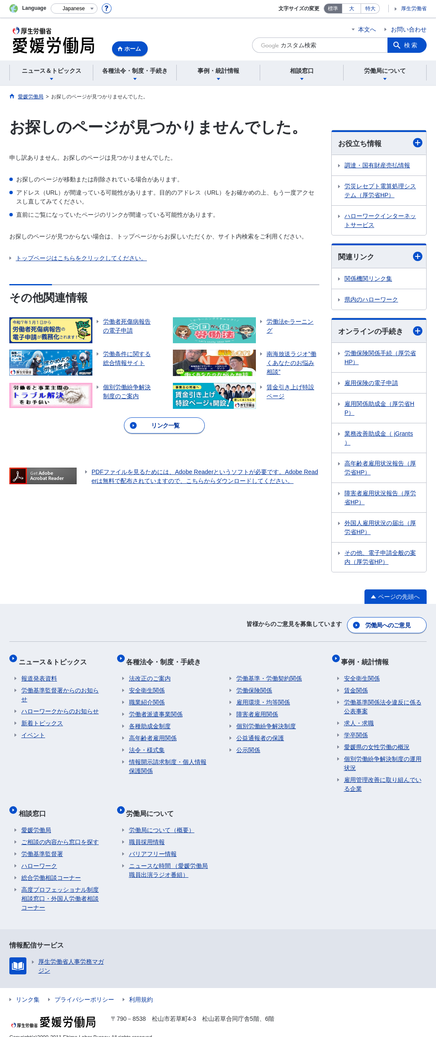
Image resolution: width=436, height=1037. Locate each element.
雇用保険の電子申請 (371, 384)
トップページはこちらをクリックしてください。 (81, 258)
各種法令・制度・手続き (166, 658)
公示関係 (248, 744)
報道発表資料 (39, 672)
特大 (370, 8)
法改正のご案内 (150, 672)
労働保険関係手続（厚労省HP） (380, 359)
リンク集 (28, 988)
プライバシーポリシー (84, 988)
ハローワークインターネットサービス (380, 221)
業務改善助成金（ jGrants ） (378, 440)
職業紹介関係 (147, 696)
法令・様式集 (147, 744)
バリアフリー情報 (153, 842)
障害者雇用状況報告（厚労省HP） (380, 499)
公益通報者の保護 (260, 732)
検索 (411, 45)
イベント (33, 729)
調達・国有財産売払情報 (377, 165)
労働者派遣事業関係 (156, 708)
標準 (333, 8)
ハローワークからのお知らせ (60, 705)
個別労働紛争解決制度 (266, 720)
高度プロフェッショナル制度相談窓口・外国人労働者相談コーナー (60, 887)
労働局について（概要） (162, 818)
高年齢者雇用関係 (153, 732)
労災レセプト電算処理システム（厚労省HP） (380, 191)
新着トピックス (42, 717)
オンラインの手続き (380, 332)
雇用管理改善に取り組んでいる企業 (383, 778)
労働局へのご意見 (388, 624)
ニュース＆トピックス (55, 658)
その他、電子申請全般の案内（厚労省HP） (380, 559)
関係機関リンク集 (368, 279)
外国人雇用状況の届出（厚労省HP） (380, 529)
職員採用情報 (147, 830)
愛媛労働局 (36, 818)
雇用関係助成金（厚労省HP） (379, 410)
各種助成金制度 (150, 720)
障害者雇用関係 (257, 708)
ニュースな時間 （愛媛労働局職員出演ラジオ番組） (168, 859)
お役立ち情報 (380, 143)
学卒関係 (356, 729)
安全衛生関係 (147, 684)
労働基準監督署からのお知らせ (60, 689)
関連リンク (380, 257)
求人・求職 (359, 717)
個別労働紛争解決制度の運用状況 (383, 757)
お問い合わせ (409, 29)
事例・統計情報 (368, 658)
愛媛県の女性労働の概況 (377, 741)
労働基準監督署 (42, 842)
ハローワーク (39, 854)
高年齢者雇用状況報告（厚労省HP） (380, 469)
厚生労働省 (414, 8)
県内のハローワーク (371, 300)
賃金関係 (356, 684)
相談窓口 (35, 804)
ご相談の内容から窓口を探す (60, 830)
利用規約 (141, 988)
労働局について (153, 804)
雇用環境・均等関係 (263, 696)
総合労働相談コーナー (51, 866)
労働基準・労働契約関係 (269, 672)
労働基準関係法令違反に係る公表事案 (383, 701)
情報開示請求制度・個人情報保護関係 (168, 760)
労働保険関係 (254, 684)
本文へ (367, 29)
